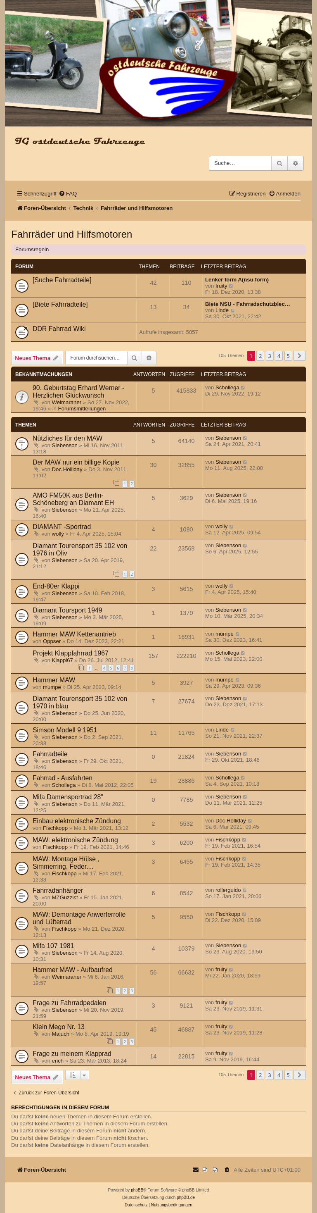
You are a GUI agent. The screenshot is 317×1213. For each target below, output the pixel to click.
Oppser (52, 641)
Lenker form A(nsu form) (237, 279)
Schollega (227, 387)
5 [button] (288, 356)
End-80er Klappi (56, 586)
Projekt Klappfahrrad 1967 (71, 653)
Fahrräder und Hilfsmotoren (71, 234)
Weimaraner (67, 402)
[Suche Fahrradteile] (62, 280)
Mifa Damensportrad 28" (68, 797)
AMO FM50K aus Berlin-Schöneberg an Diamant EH (73, 499)
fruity (221, 286)
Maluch (61, 1034)
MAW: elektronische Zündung (75, 840)
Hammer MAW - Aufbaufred (73, 969)
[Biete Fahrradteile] (60, 304)
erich (58, 1061)
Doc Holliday (67, 469)
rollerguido (228, 890)
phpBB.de (186, 1197)
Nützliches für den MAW (67, 438)
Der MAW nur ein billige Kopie (76, 462)
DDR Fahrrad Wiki (59, 328)
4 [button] (278, 356)
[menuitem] (68, 194)
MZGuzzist (65, 897)
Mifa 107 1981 (53, 945)
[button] (299, 356)
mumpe (224, 634)
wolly (58, 534)
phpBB (137, 1190)
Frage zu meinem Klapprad (72, 1053)
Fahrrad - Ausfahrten (62, 778)
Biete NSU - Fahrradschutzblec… (247, 304)
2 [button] (260, 356)
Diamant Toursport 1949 (67, 610)
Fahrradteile (50, 754)
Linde (222, 310)
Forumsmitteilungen (82, 408)
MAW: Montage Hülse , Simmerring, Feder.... (66, 863)
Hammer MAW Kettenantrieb (74, 634)
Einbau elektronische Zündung (77, 821)
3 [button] (269, 356)
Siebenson (65, 445)
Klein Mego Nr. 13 (59, 1026)
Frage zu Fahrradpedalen (69, 1002)
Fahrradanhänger (58, 890)
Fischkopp (55, 828)
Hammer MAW (54, 680)
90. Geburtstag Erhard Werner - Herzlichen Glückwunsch (78, 391)
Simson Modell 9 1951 (65, 730)
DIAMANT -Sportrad (62, 526)
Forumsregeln (32, 249)
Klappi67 (62, 660)
